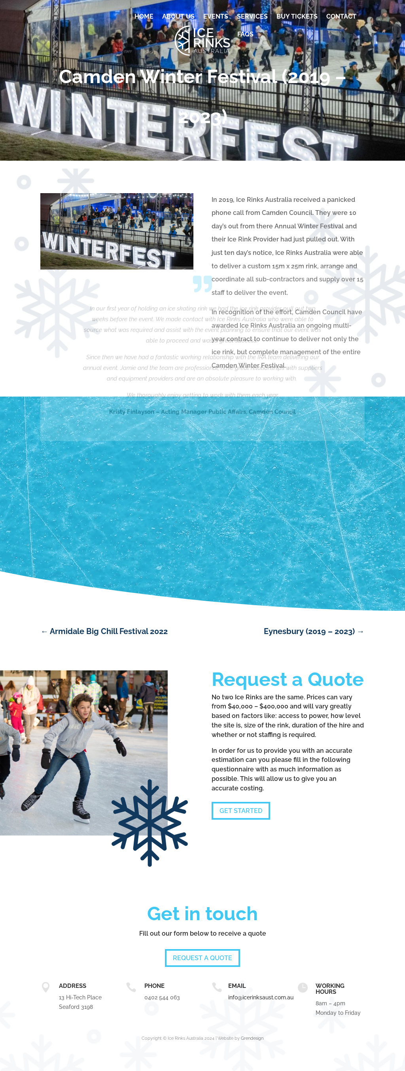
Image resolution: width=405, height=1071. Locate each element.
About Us (178, 16)
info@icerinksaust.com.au (260, 997)
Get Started (241, 811)
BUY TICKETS (297, 16)
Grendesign (252, 1038)
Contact (341, 16)
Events (215, 16)
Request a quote (202, 958)
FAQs (245, 34)
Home (143, 16)
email (237, 985)
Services (252, 16)
